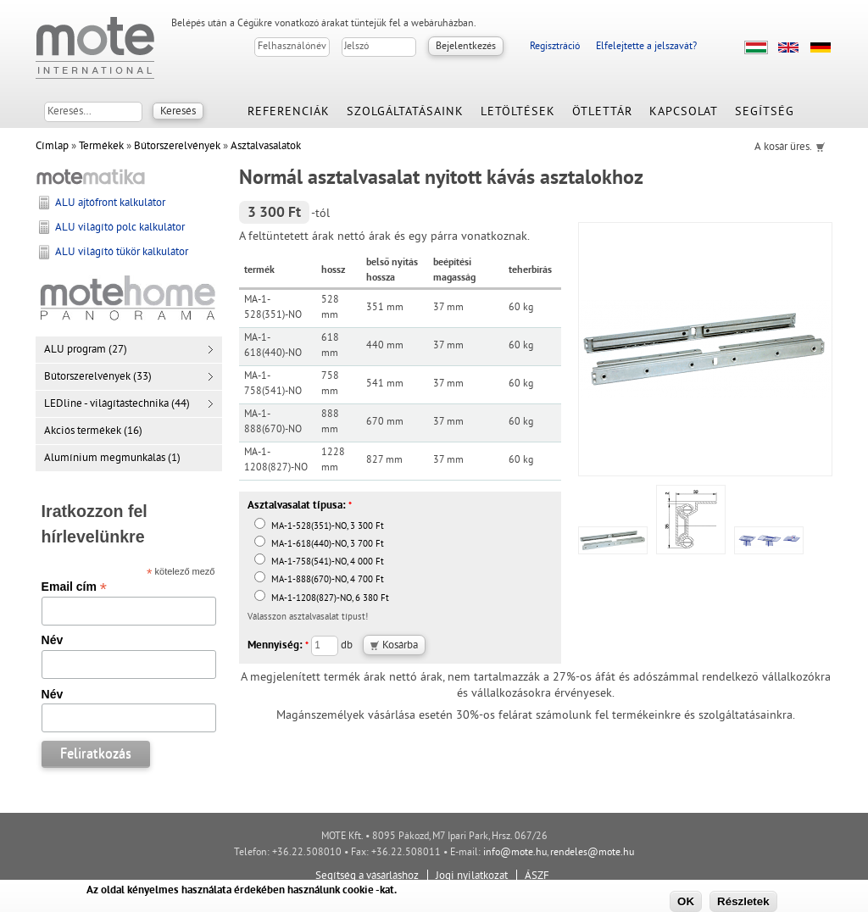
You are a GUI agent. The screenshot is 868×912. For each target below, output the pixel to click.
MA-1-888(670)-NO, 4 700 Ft (319, 580)
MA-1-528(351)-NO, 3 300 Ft (319, 526)
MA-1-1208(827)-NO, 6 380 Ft (321, 598)
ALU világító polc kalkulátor (120, 228)
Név (53, 640)
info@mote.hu (515, 853)
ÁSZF (537, 876)
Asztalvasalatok (266, 146)
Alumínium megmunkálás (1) (112, 458)
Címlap (52, 146)
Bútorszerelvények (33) (98, 377)
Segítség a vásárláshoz (367, 876)
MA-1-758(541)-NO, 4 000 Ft (319, 562)
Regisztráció (555, 47)
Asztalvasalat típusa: (300, 506)
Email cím (74, 586)
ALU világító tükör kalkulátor (121, 252)
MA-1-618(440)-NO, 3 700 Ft (319, 544)
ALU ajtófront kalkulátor (110, 203)
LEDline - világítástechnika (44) (117, 404)
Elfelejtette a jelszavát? (646, 47)
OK (685, 901)
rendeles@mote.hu (592, 853)
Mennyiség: (278, 646)
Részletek (743, 901)
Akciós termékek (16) (93, 431)
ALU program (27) (85, 350)
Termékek (101, 146)
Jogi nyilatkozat (472, 876)
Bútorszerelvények (177, 146)
